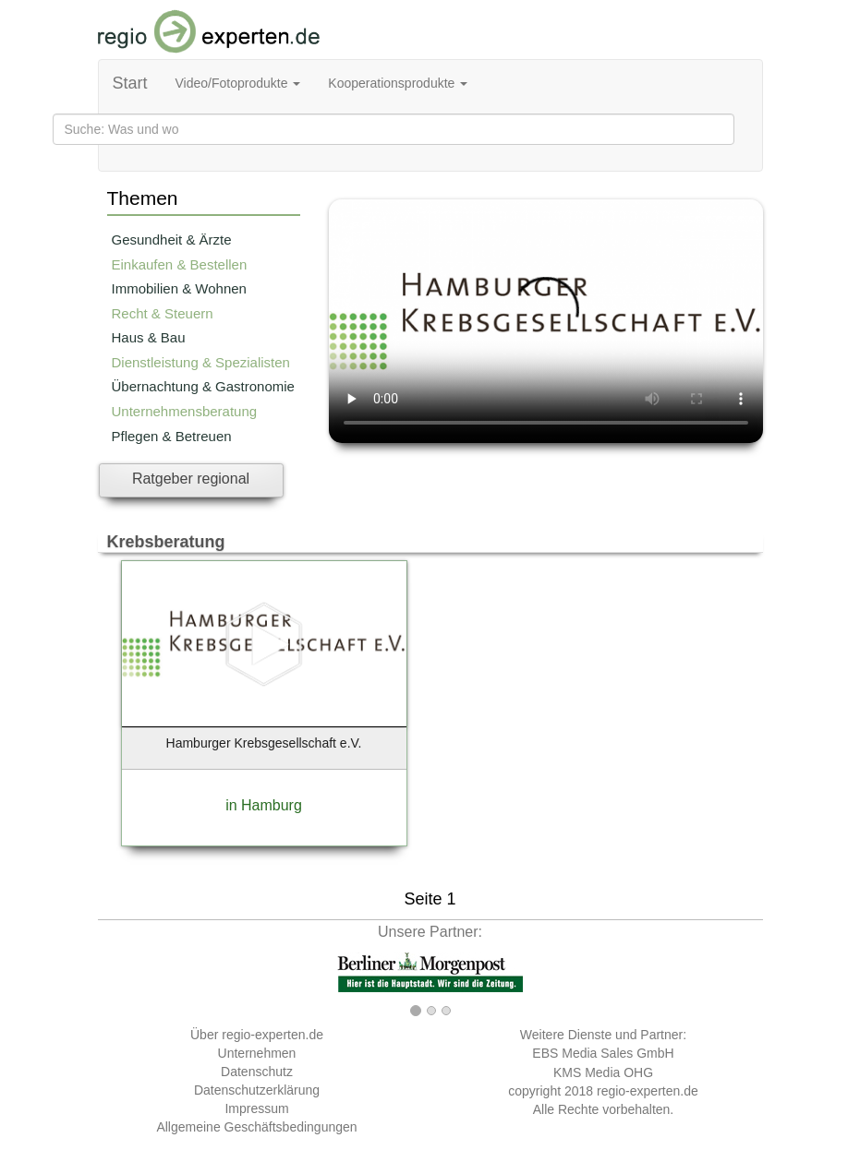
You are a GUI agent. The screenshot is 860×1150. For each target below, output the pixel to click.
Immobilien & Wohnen (179, 288)
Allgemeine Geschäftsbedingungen (256, 1127)
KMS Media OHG (603, 1072)
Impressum (256, 1108)
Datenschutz (257, 1071)
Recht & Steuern (162, 313)
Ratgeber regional (190, 478)
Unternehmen (257, 1053)
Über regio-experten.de (256, 1034)
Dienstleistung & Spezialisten (201, 362)
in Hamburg (263, 805)
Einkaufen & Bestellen (180, 264)
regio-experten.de (647, 1091)
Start (130, 83)
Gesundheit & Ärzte (172, 239)
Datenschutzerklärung (257, 1090)
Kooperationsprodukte (397, 83)
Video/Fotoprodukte (238, 83)
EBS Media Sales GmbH (602, 1053)
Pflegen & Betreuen (172, 436)
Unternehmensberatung (185, 411)
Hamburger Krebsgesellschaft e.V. (264, 743)
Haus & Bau (149, 337)
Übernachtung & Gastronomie (203, 386)
